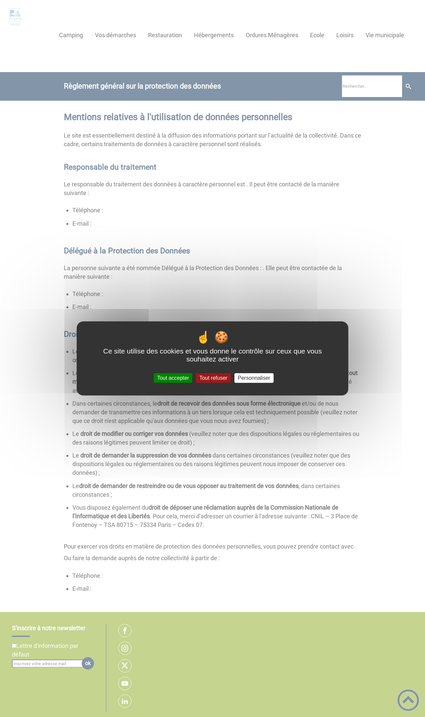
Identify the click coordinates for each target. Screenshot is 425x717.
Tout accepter (173, 378)
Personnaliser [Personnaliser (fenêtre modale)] (254, 378)
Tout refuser (213, 378)
